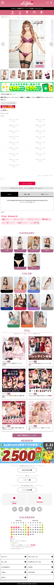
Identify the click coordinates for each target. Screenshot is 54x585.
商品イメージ (44, 194)
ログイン (27, 480)
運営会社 (3, 577)
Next (51, 44)
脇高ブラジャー (6, 219)
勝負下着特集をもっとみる (27, 435)
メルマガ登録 (27, 490)
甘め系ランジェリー (23, 223)
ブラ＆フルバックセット (33, 219)
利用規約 (30, 567)
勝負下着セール (46, 219)
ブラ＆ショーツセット (19, 219)
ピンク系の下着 (35, 223)
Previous (3, 44)
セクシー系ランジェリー (8, 223)
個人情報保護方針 (5, 567)
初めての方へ (4, 556)
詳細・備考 (27, 194)
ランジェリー (7, 16)
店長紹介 (3, 572)
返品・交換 (4, 561)
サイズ (9, 194)
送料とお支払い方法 (33, 556)
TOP (2, 16)
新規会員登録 (27, 470)
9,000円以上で (14, 499)
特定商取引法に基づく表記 (34, 561)
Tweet (2, 212)
